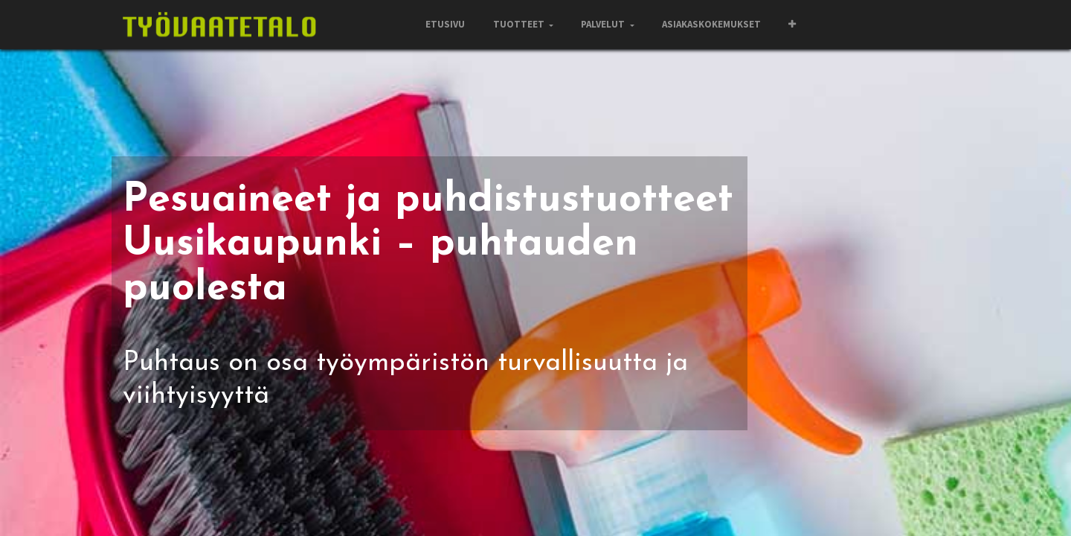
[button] (792, 24)
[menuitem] (445, 24)
